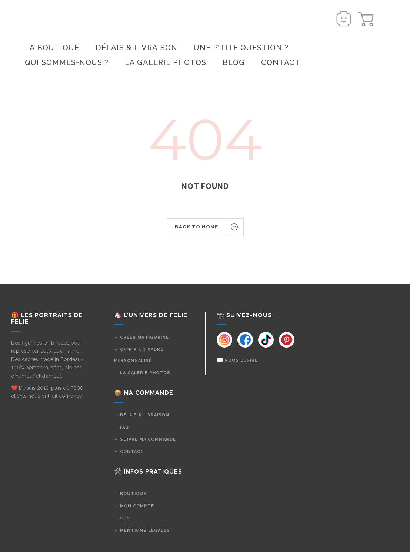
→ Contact (129, 451)
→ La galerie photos (142, 372)
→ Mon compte (134, 506)
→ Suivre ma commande (145, 439)
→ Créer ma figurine (141, 337)
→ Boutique (130, 493)
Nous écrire (241, 360)
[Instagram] (224, 340)
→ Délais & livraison (141, 415)
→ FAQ (121, 427)
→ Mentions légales (142, 530)
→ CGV (122, 518)
